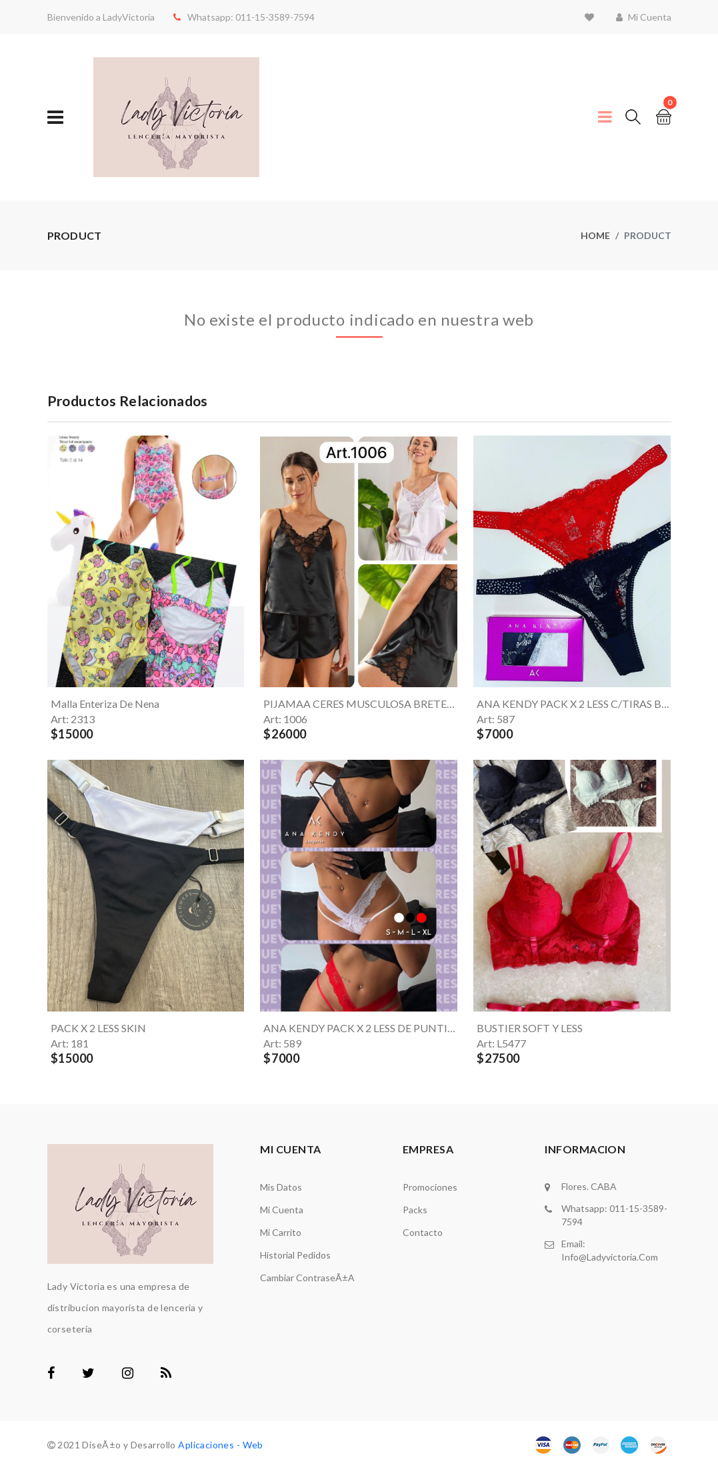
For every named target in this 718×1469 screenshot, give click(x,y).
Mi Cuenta (281, 1209)
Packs (415, 1209)
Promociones (430, 1187)
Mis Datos (281, 1187)
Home (595, 235)
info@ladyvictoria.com (609, 1257)
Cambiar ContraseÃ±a (307, 1277)
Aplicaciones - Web (220, 1444)
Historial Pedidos (295, 1255)
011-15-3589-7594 (274, 17)
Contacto (423, 1232)
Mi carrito (280, 1232)
